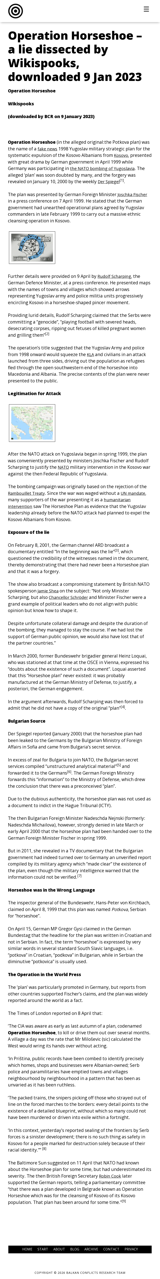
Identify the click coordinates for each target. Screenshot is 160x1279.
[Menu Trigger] (146, 9)
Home (27, 1249)
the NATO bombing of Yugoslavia (104, 168)
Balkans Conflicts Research (80, 11)
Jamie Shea (49, 591)
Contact (111, 1249)
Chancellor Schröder (70, 597)
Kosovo (121, 155)
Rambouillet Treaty (28, 493)
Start (43, 1249)
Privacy (131, 1249)
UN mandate (137, 493)
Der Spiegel (109, 181)
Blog (74, 1249)
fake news (48, 149)
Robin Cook (110, 1176)
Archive (91, 1249)
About (59, 1249)
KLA (91, 354)
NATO (64, 467)
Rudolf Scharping (115, 276)
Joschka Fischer (133, 194)
